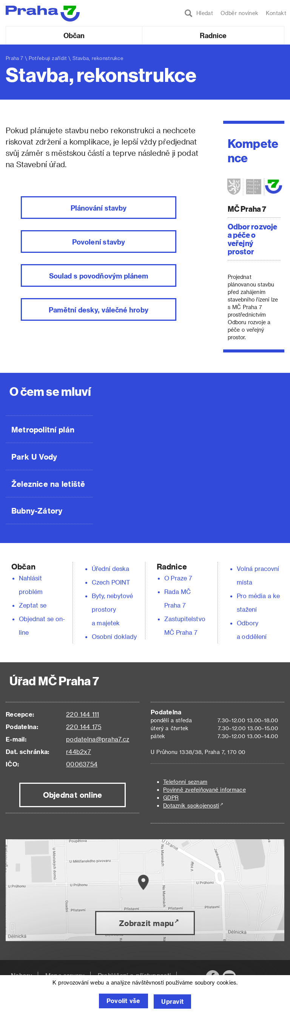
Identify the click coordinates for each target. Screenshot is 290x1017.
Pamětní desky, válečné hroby (98, 310)
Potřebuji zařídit (48, 58)
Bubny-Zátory (36, 510)
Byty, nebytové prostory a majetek (112, 609)
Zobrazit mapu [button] (146, 923)
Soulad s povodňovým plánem (98, 276)
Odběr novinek (239, 13)
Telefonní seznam (185, 782)
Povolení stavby (98, 242)
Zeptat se (32, 605)
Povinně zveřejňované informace (204, 789)
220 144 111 (82, 714)
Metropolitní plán (42, 429)
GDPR (171, 797)
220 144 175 (83, 726)
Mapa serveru (65, 975)
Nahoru (21, 975)
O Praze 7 (178, 578)
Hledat (199, 13)
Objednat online (72, 794)
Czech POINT (111, 582)
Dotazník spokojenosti (191, 805)
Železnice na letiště (48, 483)
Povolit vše (122, 1001)
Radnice (213, 35)
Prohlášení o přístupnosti (134, 975)
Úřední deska (111, 568)
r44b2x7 (78, 751)
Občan (74, 35)
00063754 (81, 764)
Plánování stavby (99, 208)
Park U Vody (34, 456)
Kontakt (276, 13)
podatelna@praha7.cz (97, 739)
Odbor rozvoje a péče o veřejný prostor (252, 239)
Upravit (173, 1001)
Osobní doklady (114, 636)
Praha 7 (14, 58)
